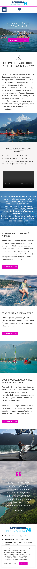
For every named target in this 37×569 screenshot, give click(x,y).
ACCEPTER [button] (23, 563)
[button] (4, 9)
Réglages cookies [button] (10, 563)
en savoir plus (18, 40)
